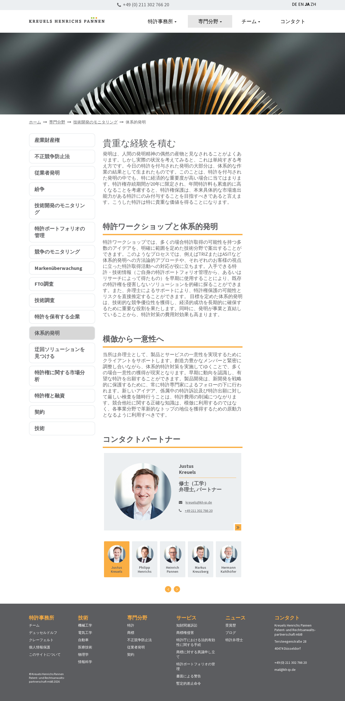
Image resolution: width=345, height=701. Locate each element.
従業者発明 (47, 173)
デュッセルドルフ (43, 632)
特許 (130, 625)
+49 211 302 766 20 (199, 510)
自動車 (83, 640)
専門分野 (210, 21)
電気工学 (85, 632)
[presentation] (168, 589)
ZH (313, 4)
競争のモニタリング (57, 252)
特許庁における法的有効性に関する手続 (195, 642)
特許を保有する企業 (57, 316)
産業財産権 (47, 140)
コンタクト (292, 21)
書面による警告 (188, 676)
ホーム (35, 122)
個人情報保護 (39, 647)
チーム (251, 21)
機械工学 (85, 625)
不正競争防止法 (52, 156)
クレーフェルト (41, 640)
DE (294, 4)
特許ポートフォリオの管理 (59, 231)
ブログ (230, 632)
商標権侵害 (185, 632)
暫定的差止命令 (188, 683)
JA (307, 4)
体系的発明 (47, 333)
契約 (39, 412)
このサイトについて (45, 654)
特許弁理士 (234, 640)
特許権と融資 (49, 395)
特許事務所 (162, 21)
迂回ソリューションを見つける (59, 352)
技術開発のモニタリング (95, 122)
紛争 (39, 189)
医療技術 (85, 647)
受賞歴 (230, 625)
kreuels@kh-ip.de (199, 502)
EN (301, 4)
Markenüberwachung (58, 268)
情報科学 (85, 661)
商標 (130, 632)
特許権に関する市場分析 (59, 375)
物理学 (83, 654)
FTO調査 (44, 284)
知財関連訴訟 (186, 625)
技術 (39, 428)
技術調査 (44, 300)
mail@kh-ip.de (285, 669)
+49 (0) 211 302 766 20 (146, 4)
